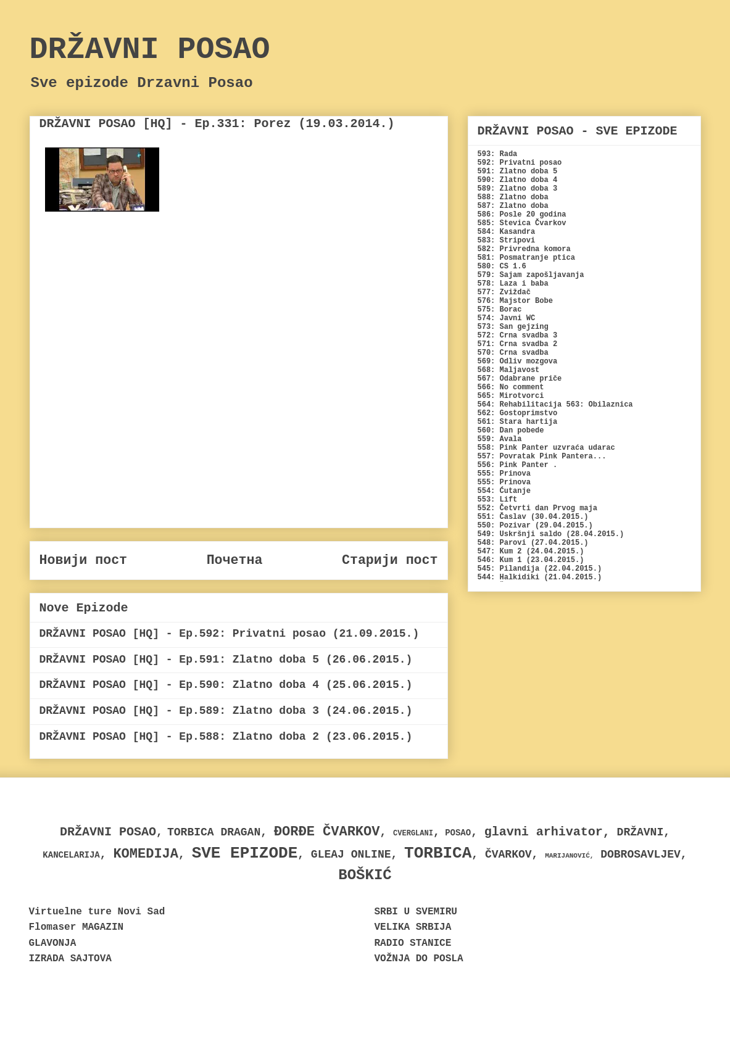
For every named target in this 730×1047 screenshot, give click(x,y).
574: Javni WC (507, 318)
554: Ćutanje (504, 491)
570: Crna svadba (513, 353)
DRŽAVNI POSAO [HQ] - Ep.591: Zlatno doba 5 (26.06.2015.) (226, 659)
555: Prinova (504, 474)
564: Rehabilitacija (520, 404)
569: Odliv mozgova (518, 361)
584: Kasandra (507, 232)
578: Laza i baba (513, 283)
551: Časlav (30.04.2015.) (533, 517)
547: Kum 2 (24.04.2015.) (531, 551)
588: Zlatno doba (513, 197)
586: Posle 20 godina (522, 214)
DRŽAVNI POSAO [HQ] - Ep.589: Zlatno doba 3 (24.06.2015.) (226, 711)
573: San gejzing (513, 327)
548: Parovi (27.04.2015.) (533, 543)
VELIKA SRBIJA (413, 927)
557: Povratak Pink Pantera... (542, 456)
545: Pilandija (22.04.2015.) (540, 569)
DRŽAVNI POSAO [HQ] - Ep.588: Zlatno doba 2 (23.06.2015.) (226, 736)
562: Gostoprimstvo (518, 413)
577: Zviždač (504, 292)
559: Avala (500, 439)
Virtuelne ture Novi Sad (97, 911)
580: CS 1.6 (502, 266)
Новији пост (83, 560)
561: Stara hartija (518, 422)
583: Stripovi (507, 240)
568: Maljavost (509, 370)
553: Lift (498, 499)
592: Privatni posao (520, 163)
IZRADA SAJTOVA (70, 958)
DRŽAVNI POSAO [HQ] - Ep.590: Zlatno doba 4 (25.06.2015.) (226, 685)
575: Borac (500, 309)
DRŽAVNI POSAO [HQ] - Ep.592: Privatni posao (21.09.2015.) (229, 633)
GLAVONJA (53, 943)
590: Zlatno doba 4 (518, 180)
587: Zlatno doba (513, 206)
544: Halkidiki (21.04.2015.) (540, 577)
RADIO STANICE (413, 943)
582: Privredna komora (524, 249)
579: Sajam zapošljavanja (531, 275)
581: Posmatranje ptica (526, 258)
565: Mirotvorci (511, 396)
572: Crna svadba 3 (518, 335)
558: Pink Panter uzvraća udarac (546, 448)
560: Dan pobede (511, 430)
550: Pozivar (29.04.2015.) (535, 525)
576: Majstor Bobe (515, 301)
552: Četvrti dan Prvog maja (537, 508)
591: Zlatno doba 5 (518, 171)
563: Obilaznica (599, 404)
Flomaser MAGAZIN (76, 927)
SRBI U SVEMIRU (416, 911)
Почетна (235, 560)
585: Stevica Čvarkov (522, 223)
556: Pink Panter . (518, 465)
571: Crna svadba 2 (518, 344)
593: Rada (498, 154)
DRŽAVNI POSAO (150, 49)
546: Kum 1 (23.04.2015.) (531, 560)
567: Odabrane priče (520, 379)
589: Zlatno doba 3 (518, 188)
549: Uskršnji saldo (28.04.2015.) (551, 534)
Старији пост (390, 560)
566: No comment (511, 387)
